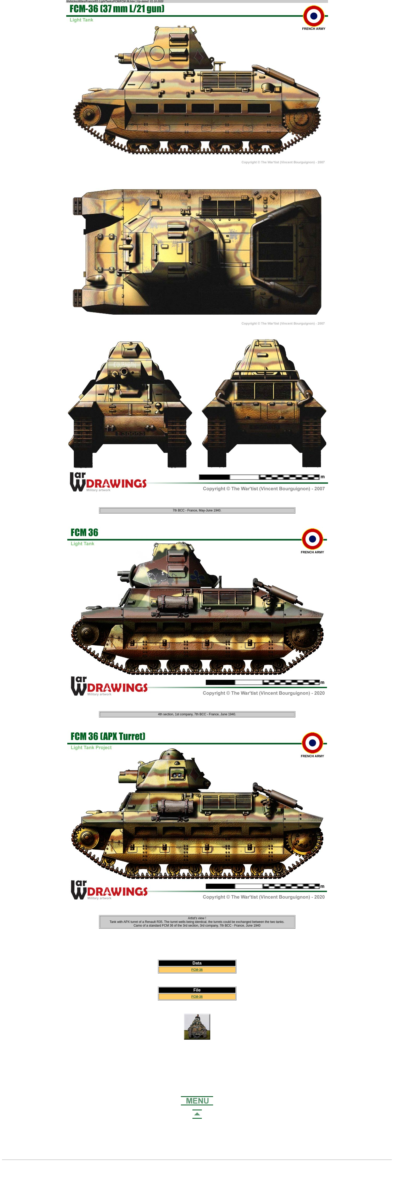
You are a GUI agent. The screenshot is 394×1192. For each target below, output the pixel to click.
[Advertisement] (197, 1063)
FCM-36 (197, 970)
